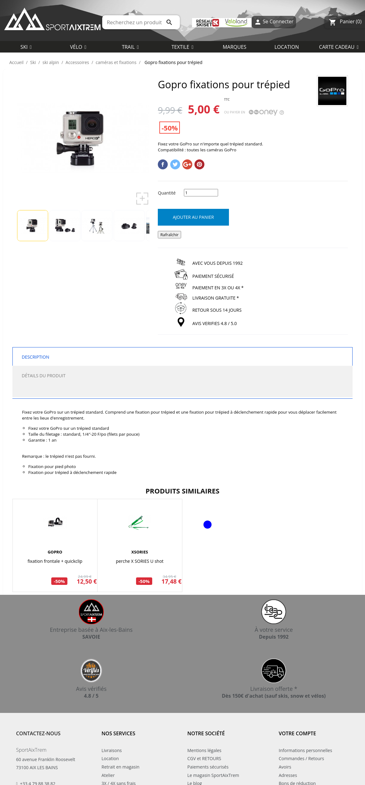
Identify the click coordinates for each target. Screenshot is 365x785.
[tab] (182, 390)
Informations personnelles (305, 750)
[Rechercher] (141, 22)
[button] (182, 46)
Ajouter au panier (193, 217)
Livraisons (112, 750)
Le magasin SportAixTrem (213, 775)
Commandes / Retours (301, 758)
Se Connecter (274, 22)
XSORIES (139, 552)
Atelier (108, 775)
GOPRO (55, 552)
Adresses (288, 775)
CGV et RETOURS (204, 758)
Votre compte (297, 733)
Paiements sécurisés (208, 767)
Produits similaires (183, 490)
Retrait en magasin (120, 767)
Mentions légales (204, 750)
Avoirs (285, 767)
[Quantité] (201, 192)
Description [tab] (35, 357)
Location (110, 758)
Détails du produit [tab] (44, 376)
